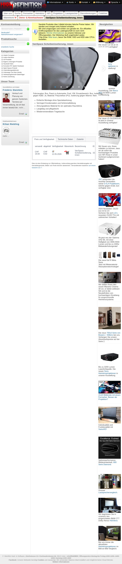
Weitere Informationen (61, 562)
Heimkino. (114, 521)
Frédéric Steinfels (13, 90)
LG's (115, 213)
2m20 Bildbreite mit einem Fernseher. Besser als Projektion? (109, 397)
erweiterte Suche (7, 47)
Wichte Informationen (55, 33)
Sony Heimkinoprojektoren (107, 372)
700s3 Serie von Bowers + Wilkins (109, 334)
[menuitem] (55, 2)
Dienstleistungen (88, 13)
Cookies (41, 560)
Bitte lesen (52, 37)
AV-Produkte (7, 60)
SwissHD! (102, 429)
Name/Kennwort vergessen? (12, 34)
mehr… (22, 108)
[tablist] (64, 148)
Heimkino (39, 13)
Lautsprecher (71, 13)
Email (21, 114)
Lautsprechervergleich (107, 492)
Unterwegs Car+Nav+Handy (12, 72)
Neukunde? (5, 32)
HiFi (49, 13)
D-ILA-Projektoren (111, 184)
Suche (17, 13)
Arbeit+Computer (8, 55)
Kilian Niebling (11, 124)
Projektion (58, 13)
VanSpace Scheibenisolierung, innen (64, 17)
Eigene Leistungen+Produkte (12, 62)
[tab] (44, 139)
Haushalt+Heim (8, 64)
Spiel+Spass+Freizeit (10, 68)
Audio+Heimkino (8, 57)
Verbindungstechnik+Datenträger (14, 74)
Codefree (103, 13)
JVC (100, 179)
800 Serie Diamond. (107, 463)
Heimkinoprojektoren (107, 546)
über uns (8, 13)
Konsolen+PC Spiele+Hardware (13, 66)
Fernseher (28, 13)
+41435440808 (72, 556)
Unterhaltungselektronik (11, 70)
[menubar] (83, 2)
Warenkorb (10, 17)
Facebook (12, 560)
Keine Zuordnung (9, 77)
